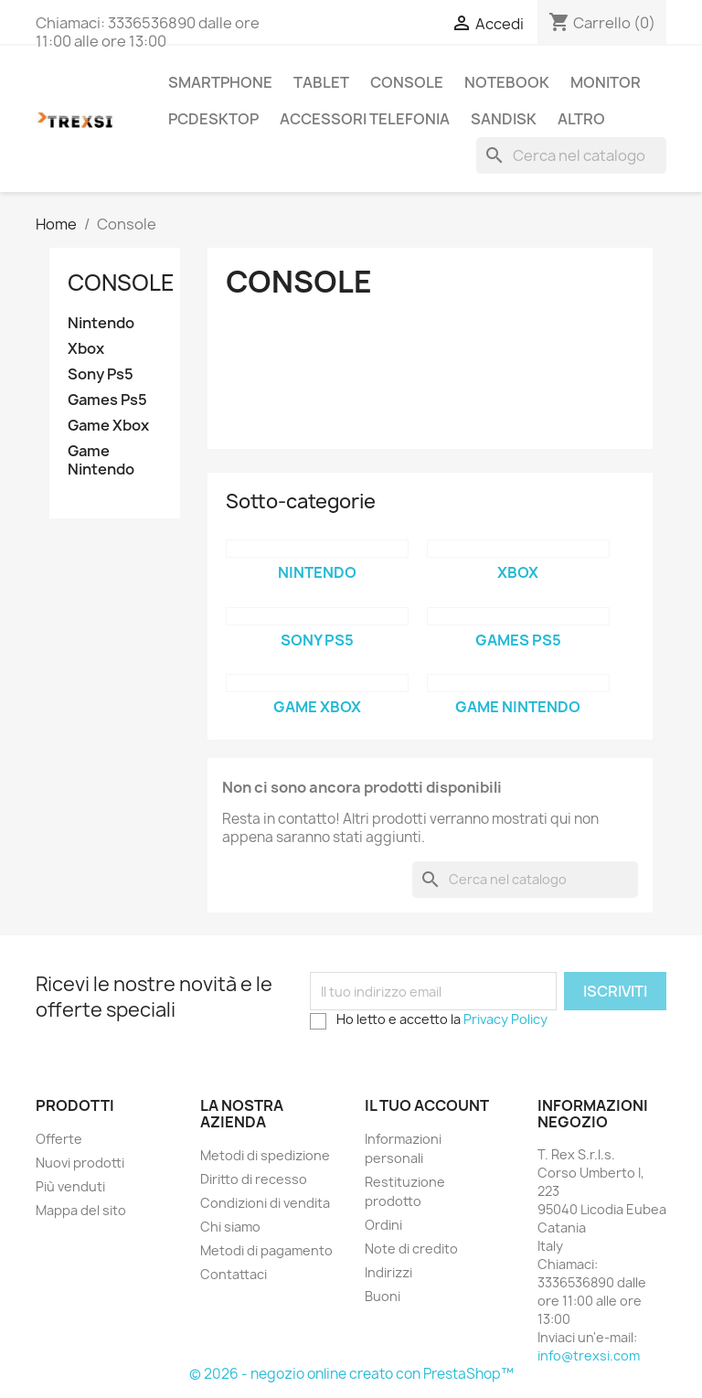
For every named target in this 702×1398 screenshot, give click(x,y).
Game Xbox (108, 425)
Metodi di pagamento (266, 1250)
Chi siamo (230, 1226)
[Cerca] (571, 155)
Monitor (605, 82)
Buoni (382, 1296)
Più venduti (70, 1186)
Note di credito (411, 1248)
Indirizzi (388, 1272)
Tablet (321, 82)
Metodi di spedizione (265, 1155)
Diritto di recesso (253, 1179)
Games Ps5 (107, 400)
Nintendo (101, 323)
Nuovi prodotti (80, 1162)
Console (406, 82)
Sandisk (504, 119)
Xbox (86, 348)
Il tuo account (427, 1105)
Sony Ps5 (100, 374)
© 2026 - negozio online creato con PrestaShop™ (351, 1373)
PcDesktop (213, 119)
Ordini (383, 1224)
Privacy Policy (505, 1019)
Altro (581, 119)
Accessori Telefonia (365, 119)
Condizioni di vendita (265, 1202)
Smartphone (220, 82)
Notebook (506, 82)
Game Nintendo (101, 460)
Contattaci (233, 1274)
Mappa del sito (81, 1210)
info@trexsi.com (588, 1355)
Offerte (59, 1138)
